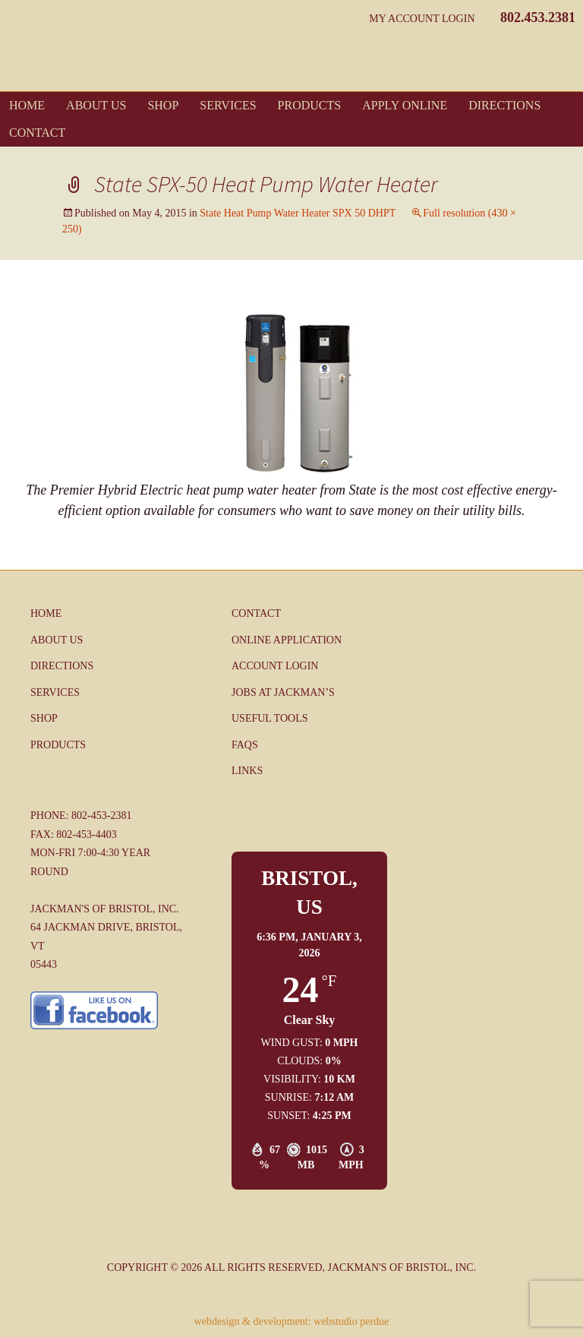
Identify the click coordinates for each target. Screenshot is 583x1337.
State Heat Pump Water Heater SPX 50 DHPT (297, 213)
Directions (504, 105)
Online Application (287, 640)
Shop (162, 105)
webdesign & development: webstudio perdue (291, 1321)
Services (228, 105)
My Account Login (421, 18)
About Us (96, 105)
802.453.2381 (537, 17)
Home (27, 105)
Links (247, 770)
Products (310, 105)
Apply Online (404, 105)
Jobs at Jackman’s (283, 692)
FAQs (245, 745)
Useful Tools (269, 718)
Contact (37, 132)
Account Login (275, 666)
